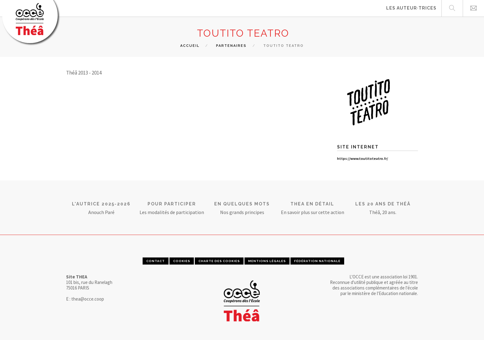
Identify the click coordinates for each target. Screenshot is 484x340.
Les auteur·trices (411, 8)
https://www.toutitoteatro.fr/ (362, 158)
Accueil (189, 46)
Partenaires (231, 46)
